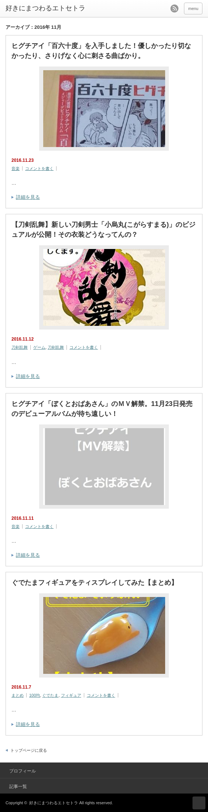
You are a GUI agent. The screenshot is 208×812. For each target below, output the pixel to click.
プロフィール (22, 771)
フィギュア (71, 695)
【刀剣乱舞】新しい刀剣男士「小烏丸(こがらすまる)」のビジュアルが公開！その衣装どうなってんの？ (103, 229)
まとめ (17, 695)
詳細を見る (28, 197)
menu (193, 8)
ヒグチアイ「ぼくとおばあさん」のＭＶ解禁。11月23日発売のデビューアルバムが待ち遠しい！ (101, 408)
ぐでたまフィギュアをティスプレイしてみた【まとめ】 (94, 582)
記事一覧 (18, 786)
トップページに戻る (28, 750)
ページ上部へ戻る (198, 802)
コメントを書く (39, 168)
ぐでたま (50, 695)
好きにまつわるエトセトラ (45, 8)
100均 (34, 695)
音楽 (15, 168)
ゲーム (39, 347)
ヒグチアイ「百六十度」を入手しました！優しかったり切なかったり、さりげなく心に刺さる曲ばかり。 (101, 50)
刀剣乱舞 (19, 347)
